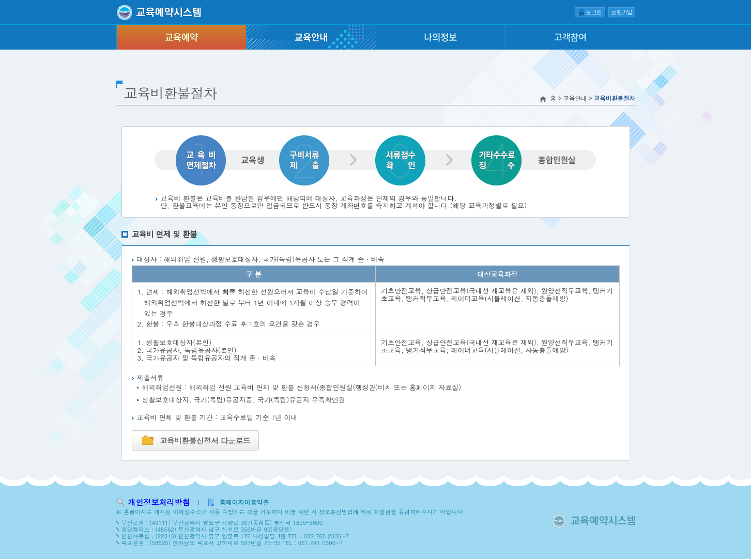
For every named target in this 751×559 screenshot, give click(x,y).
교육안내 (311, 37)
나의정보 (440, 37)
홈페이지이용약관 (244, 502)
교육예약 (181, 37)
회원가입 (621, 12)
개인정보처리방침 (159, 502)
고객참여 (570, 37)
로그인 (590, 12)
